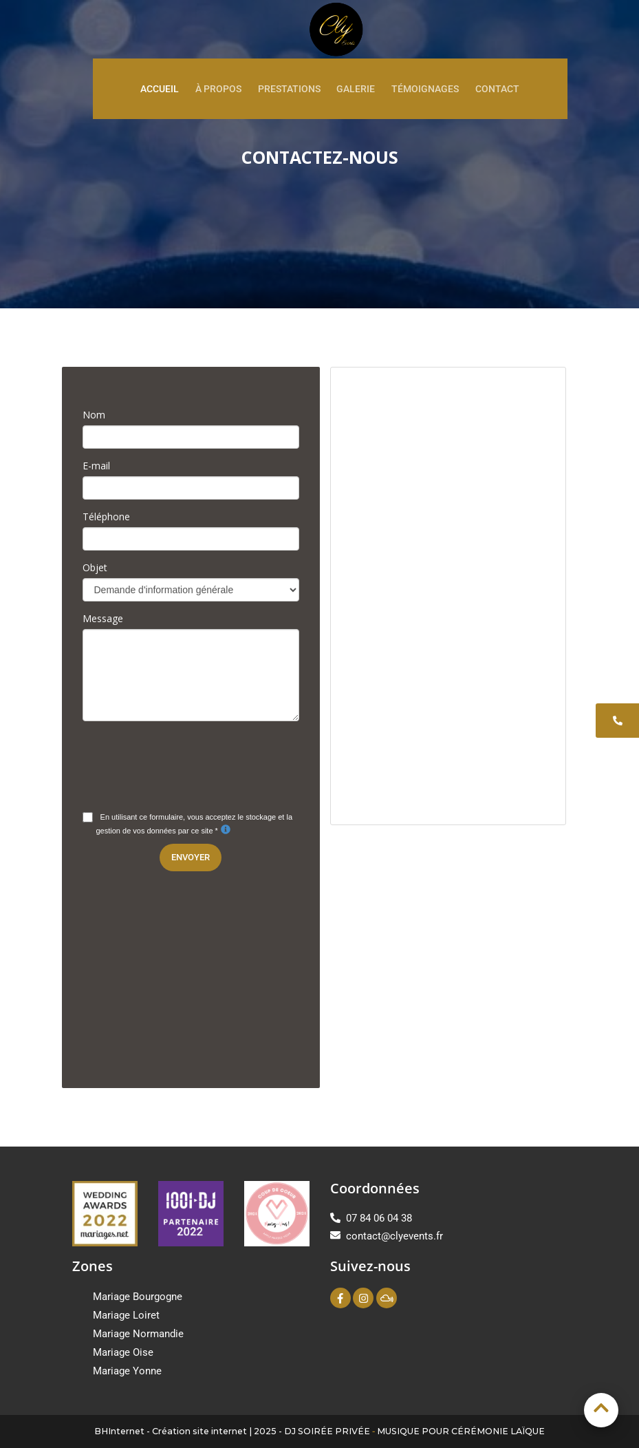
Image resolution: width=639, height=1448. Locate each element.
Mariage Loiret (126, 1315)
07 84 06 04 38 (371, 1218)
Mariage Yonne (127, 1371)
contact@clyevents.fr (386, 1236)
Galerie (355, 88)
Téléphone (106, 516)
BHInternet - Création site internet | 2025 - (189, 1431)
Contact (497, 88)
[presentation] (187, 758)
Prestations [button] (289, 88)
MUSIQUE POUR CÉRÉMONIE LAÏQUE (461, 1431)
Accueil (159, 88)
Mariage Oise (123, 1352)
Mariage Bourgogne (137, 1296)
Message (103, 618)
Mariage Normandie (138, 1334)
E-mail (96, 465)
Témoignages (425, 88)
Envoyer (190, 857)
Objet (95, 567)
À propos (218, 88)
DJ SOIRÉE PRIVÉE (327, 1431)
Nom (94, 414)
